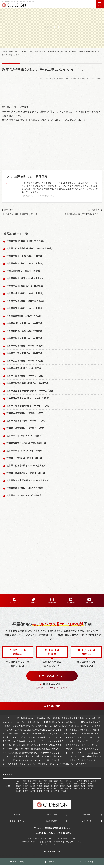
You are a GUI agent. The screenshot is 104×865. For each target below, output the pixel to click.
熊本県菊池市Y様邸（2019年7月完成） (25, 488)
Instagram (52, 603)
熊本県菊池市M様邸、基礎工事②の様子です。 (20, 214)
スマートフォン (24, 855)
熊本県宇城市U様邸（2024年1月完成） (25, 263)
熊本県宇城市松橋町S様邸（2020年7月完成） (28, 406)
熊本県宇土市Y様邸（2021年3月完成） (25, 376)
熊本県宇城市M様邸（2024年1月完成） (25, 256)
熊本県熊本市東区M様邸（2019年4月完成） (27, 480)
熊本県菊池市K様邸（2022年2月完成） (25, 308)
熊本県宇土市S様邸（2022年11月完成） (25, 286)
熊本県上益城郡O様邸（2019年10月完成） (27, 473)
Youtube (89, 603)
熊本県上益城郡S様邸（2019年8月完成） (26, 465)
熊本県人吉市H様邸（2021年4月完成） (25, 361)
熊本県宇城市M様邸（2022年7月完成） (86, 78)
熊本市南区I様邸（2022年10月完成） (24, 271)
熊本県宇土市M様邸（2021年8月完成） (25, 353)
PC (34, 855)
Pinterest (71, 603)
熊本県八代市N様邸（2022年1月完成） (25, 293)
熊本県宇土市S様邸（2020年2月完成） (25, 495)
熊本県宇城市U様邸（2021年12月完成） (25, 301)
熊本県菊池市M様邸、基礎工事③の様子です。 (83, 214)
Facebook (14, 603)
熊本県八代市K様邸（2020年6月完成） (25, 413)
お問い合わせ (86, 862)
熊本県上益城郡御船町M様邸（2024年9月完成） (29, 248)
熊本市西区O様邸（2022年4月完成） (24, 316)
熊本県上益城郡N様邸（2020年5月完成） (26, 421)
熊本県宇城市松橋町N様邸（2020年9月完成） (28, 383)
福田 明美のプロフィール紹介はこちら (38, 196)
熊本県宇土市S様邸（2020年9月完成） (25, 436)
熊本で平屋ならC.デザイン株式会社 (50, 845)
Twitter (33, 603)
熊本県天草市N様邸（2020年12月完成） (25, 428)
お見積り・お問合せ (17, 821)
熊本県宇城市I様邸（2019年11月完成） (25, 451)
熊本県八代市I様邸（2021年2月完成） (24, 368)
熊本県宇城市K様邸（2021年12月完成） (25, 346)
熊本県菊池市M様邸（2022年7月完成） (25, 331)
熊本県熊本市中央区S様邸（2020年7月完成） (28, 398)
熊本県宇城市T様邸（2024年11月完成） (25, 241)
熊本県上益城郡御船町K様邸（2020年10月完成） (30, 391)
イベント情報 (17, 862)
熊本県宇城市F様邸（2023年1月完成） (25, 278)
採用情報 (86, 814)
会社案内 (17, 814)
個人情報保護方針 (52, 821)
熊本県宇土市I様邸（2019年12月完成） (25, 458)
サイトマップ (87, 821)
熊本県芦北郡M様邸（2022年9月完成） (25, 323)
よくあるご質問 (52, 814)
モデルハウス (52, 862)
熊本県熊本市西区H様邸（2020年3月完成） (27, 443)
